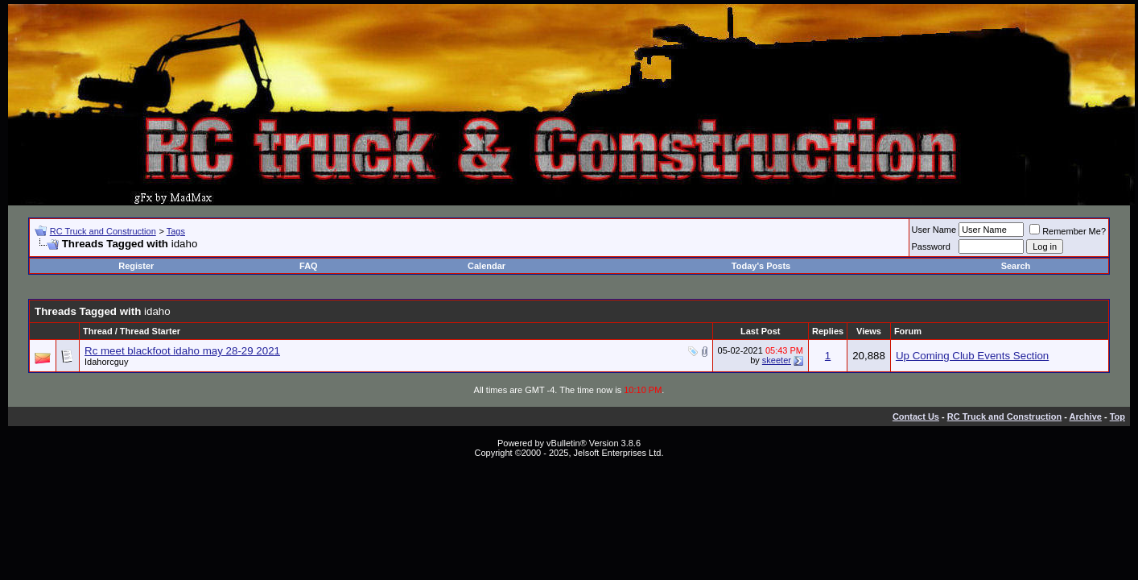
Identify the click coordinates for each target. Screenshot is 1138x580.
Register (136, 266)
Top (1117, 416)
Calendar (486, 266)
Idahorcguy (106, 362)
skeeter (776, 360)
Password (931, 246)
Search (1016, 266)
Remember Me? (1067, 231)
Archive (1086, 416)
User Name (934, 229)
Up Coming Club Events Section (972, 356)
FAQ (308, 266)
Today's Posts (761, 266)
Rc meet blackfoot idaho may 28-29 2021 (182, 351)
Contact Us (916, 416)
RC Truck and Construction (103, 231)
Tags (176, 231)
